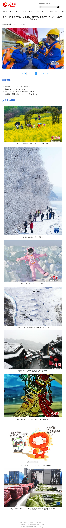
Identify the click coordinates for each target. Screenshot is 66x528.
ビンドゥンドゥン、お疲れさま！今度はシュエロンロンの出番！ (32, 465)
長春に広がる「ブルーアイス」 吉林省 (32, 283)
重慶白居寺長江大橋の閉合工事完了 (15, 89)
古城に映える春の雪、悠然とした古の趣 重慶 (32, 371)
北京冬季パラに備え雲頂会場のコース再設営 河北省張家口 (32, 327)
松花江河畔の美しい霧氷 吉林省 (33, 237)
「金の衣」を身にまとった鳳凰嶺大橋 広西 (18, 86)
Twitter (48, 3)
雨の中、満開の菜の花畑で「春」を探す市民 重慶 (32, 143)
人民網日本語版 (6, 24)
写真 (31, 11)
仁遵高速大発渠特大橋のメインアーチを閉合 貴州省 (21, 94)
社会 (18, 11)
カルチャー (52, 11)
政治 (5, 11)
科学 (24, 11)
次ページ (45, 73)
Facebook (42, 3)
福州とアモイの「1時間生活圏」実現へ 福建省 (19, 91)
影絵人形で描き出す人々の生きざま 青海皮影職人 (32, 419)
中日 (43, 11)
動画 (37, 11)
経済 (11, 11)
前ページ (20, 73)
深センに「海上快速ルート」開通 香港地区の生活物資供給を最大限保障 (32, 509)
